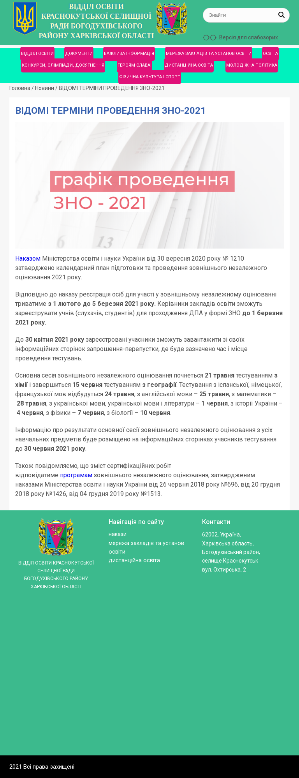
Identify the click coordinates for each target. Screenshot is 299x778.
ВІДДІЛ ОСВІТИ (37, 53)
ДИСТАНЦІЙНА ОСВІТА (189, 65)
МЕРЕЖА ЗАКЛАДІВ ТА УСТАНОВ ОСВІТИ (209, 53)
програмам (76, 475)
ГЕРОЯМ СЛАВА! (134, 65)
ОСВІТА (270, 53)
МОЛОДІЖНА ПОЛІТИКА (251, 65)
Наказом (27, 258)
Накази (118, 534)
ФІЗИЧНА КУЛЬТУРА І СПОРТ (149, 76)
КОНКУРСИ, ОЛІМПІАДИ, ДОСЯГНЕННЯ (63, 65)
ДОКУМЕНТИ (79, 53)
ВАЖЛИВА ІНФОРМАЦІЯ (129, 53)
